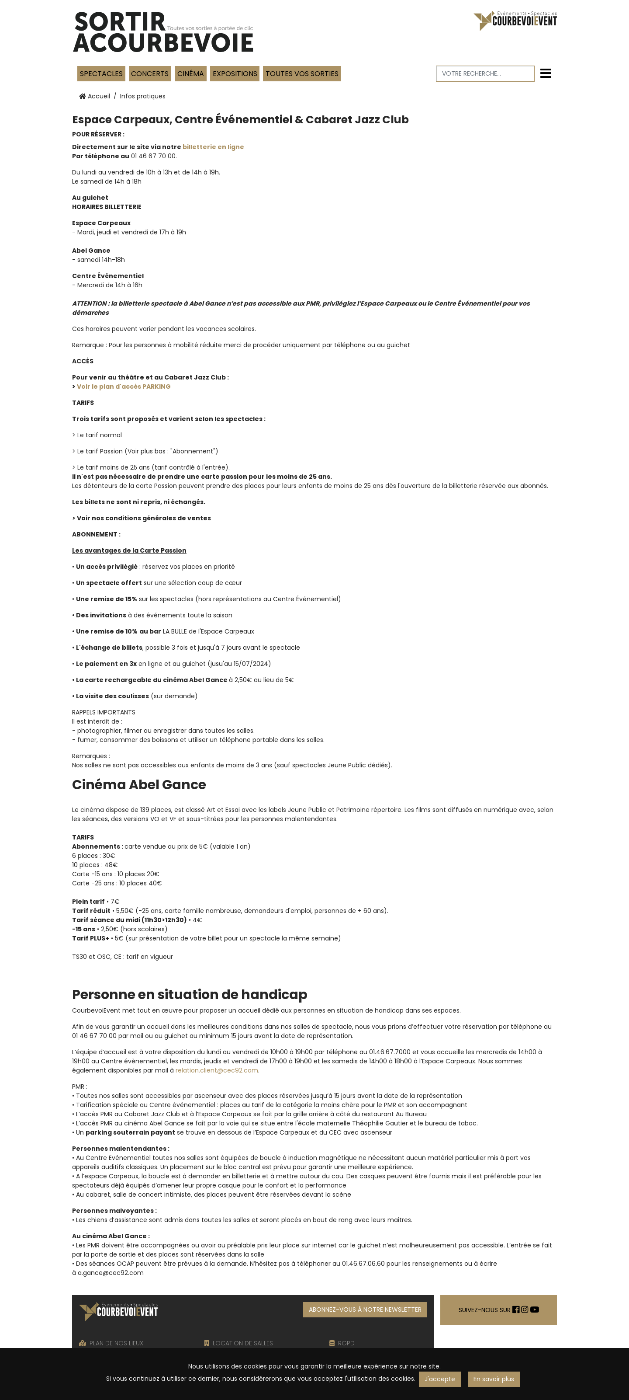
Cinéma (190, 74)
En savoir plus (493, 1379)
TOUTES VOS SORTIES (302, 74)
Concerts (150, 74)
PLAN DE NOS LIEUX (111, 1343)
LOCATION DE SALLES (238, 1343)
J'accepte (440, 1379)
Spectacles (101, 74)
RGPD (342, 1343)
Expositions (235, 74)
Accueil (94, 96)
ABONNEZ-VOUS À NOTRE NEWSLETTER (365, 1309)
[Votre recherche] (485, 73)
